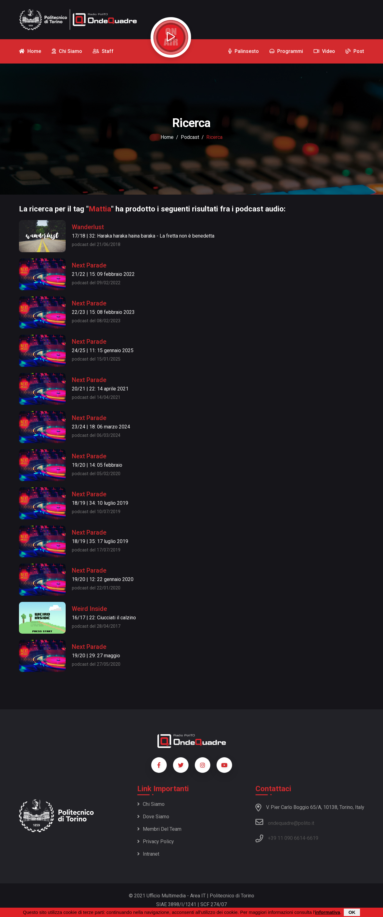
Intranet (148, 854)
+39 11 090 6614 (286, 838)
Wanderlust (88, 227)
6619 (312, 838)
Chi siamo (151, 804)
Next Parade (89, 265)
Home (167, 137)
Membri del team (159, 829)
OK (352, 912)
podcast (190, 137)
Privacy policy (155, 841)
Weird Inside (89, 608)
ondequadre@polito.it (284, 822)
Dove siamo (153, 817)
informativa (327, 912)
